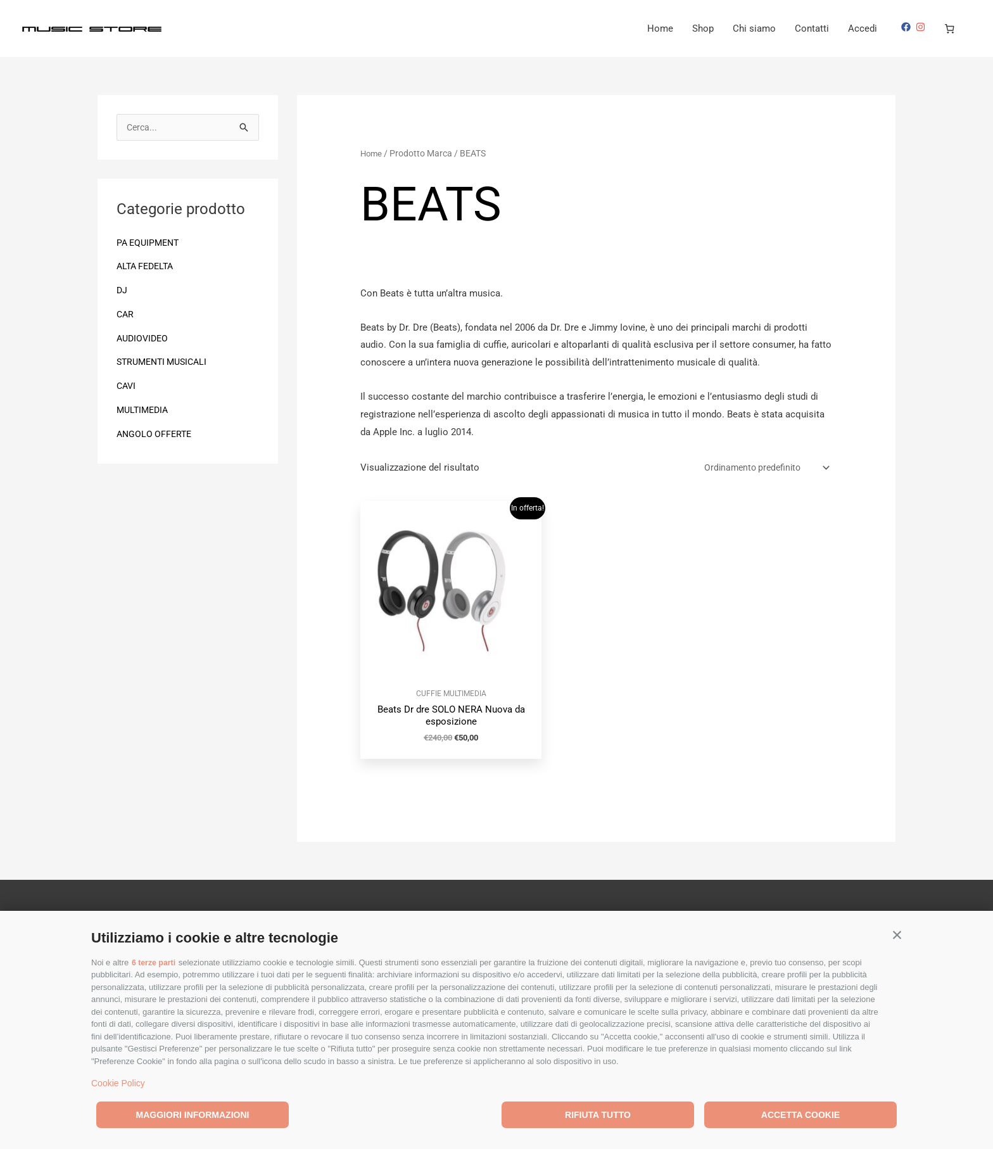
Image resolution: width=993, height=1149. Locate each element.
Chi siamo (754, 28)
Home (660, 28)
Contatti (812, 28)
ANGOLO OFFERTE (156, 435)
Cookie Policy (118, 1083)
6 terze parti (155, 962)
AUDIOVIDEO (144, 339)
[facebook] (907, 27)
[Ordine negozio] (759, 468)
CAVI (127, 387)
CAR (126, 315)
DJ (122, 291)
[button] (897, 934)
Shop (703, 28)
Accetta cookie (800, 1115)
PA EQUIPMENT (150, 244)
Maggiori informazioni (193, 1115)
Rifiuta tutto (598, 1115)
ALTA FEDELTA (148, 267)
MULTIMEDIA (144, 411)
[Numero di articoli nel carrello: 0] (950, 28)
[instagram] (922, 27)
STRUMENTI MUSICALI (166, 363)
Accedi (862, 28)
